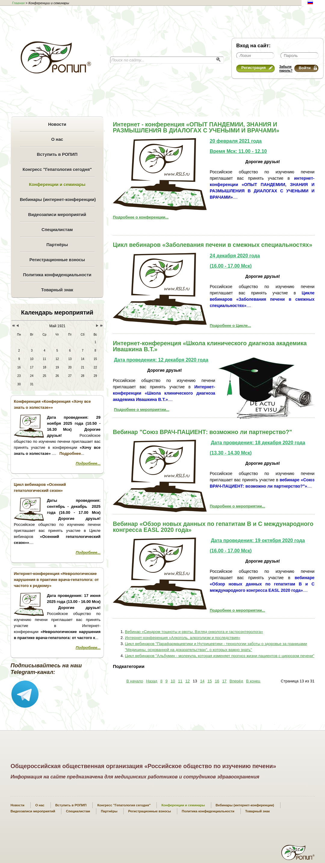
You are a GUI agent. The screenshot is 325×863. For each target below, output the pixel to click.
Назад (151, 681)
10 (173, 681)
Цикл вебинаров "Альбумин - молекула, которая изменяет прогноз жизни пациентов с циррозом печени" (219, 655)
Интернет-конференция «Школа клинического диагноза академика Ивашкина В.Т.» (210, 346)
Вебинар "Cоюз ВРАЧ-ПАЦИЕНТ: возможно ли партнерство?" (202, 432)
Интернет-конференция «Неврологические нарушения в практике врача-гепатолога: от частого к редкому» (56, 579)
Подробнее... (88, 463)
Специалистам (57, 229)
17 (224, 681)
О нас (57, 139)
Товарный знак (57, 289)
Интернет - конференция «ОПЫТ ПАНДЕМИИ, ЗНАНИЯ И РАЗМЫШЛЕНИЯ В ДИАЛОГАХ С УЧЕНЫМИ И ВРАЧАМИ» (196, 127)
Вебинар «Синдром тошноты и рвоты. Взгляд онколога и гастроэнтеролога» (194, 631)
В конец (253, 681)
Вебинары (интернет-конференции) (57, 199)
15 (209, 681)
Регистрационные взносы (57, 259)
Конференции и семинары (57, 184)
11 (180, 681)
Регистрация (257, 67)
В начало (134, 681)
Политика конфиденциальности (57, 274)
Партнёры (57, 244)
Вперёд (236, 681)
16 (217, 681)
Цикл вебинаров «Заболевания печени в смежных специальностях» (212, 244)
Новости (57, 124)
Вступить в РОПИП (57, 154)
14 (202, 681)
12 (187, 681)
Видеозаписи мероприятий (57, 214)
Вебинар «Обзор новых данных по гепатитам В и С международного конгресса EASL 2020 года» (213, 526)
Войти (308, 68)
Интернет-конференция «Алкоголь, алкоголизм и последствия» (182, 637)
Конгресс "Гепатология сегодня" (57, 169)
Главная (18, 3)
